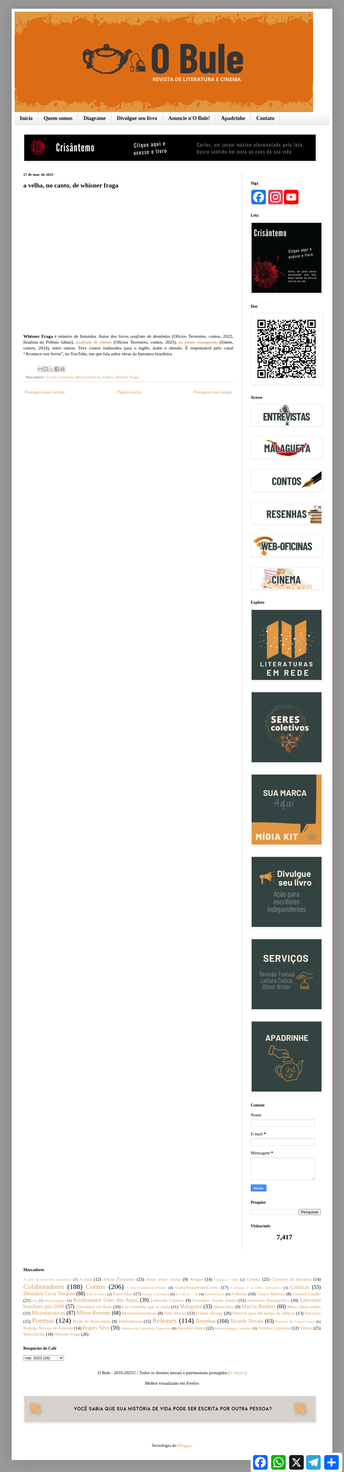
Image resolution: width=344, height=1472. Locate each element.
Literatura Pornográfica (268, 1300)
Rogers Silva (96, 1328)
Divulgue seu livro (137, 118)
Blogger (185, 1445)
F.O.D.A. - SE (187, 1294)
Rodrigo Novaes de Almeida (48, 1328)
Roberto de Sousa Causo (295, 1321)
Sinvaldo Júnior (191, 1328)
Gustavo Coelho (306, 1294)
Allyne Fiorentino (119, 1279)
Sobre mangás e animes (233, 1328)
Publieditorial (130, 1321)
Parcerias (313, 1313)
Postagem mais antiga (213, 392)
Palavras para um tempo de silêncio (264, 1313)
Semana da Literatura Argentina (146, 1328)
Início (26, 118)
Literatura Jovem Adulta (215, 1300)
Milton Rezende (93, 1313)
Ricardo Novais (247, 1321)
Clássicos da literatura (291, 1279)
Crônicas (300, 1287)
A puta (86, 1279)
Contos (96, 1286)
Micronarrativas (87, 377)
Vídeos (107, 377)
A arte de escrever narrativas (47, 1279)
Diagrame (95, 118)
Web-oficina (34, 1334)
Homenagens (55, 1300)
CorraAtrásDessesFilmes (146, 1287)
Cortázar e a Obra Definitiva (256, 1287)
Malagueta (191, 1306)
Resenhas (206, 1321)
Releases (164, 1320)
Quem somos (58, 118)
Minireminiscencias (139, 1313)
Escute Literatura (59, 377)
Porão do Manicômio (92, 1321)
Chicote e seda (226, 1279)
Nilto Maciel (175, 1313)
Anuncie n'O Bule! (189, 118)
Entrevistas (123, 1294)
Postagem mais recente (45, 392)
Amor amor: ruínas (163, 1279)
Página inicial (129, 392)
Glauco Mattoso (271, 1294)
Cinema (253, 1279)
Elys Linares (96, 1294)
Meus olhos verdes (304, 1306)
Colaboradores (43, 1286)
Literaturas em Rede (94, 1306)
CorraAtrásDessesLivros (196, 1287)
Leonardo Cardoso (167, 1300)
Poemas (43, 1320)
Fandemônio (215, 1294)
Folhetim (239, 1294)
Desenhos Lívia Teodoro (49, 1294)
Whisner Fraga (127, 377)
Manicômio (224, 1306)
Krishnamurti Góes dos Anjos (105, 1300)
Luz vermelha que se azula (146, 1306)
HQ (34, 1301)
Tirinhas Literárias (274, 1328)
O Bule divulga (209, 1313)
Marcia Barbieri (258, 1306)
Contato (265, 118)
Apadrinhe (233, 118)
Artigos (196, 1279)
